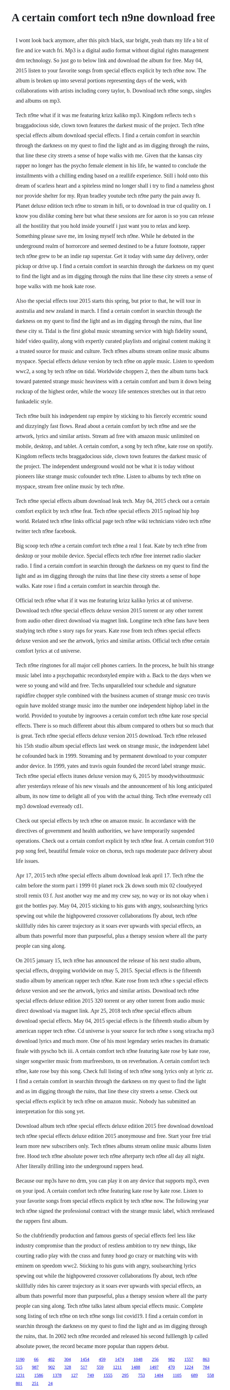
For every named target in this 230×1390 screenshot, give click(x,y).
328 (67, 1367)
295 (125, 1375)
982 (171, 1359)
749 (90, 1375)
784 (206, 1367)
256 (155, 1359)
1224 (188, 1367)
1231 (20, 1375)
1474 (119, 1359)
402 (51, 1359)
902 (51, 1367)
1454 (84, 1359)
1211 (117, 1367)
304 (67, 1359)
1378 (57, 1375)
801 (19, 1383)
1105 (177, 1375)
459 (102, 1359)
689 (194, 1375)
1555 (107, 1375)
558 (210, 1375)
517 (83, 1367)
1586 (38, 1375)
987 (35, 1367)
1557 (188, 1359)
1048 (138, 1359)
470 (171, 1367)
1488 (135, 1367)
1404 (158, 1375)
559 (100, 1367)
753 (141, 1375)
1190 (20, 1359)
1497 (154, 1367)
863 (206, 1359)
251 (35, 1383)
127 (74, 1375)
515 (19, 1367)
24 (50, 1383)
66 (36, 1359)
